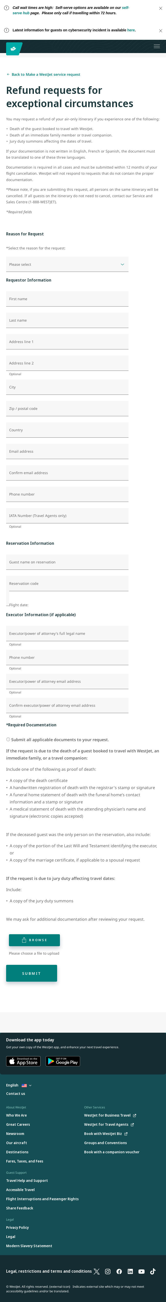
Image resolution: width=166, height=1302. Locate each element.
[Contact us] (15, 1094)
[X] (97, 1271)
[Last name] (67, 320)
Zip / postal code (23, 408)
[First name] (67, 299)
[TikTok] (153, 1271)
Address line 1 (21, 341)
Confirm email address (28, 473)
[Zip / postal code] (67, 408)
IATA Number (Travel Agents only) (37, 515)
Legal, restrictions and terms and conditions (49, 1271)
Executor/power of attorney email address (45, 681)
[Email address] (67, 451)
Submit (31, 973)
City (12, 387)
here (131, 30)
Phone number (22, 494)
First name (18, 299)
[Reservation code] (67, 583)
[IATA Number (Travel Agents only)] (67, 515)
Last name (18, 320)
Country (16, 430)
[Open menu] (157, 46)
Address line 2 (21, 363)
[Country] (67, 430)
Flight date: (19, 605)
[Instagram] (108, 1271)
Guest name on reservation (32, 562)
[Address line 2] (67, 363)
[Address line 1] (67, 341)
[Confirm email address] (67, 473)
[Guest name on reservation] (67, 562)
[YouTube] (141, 1271)
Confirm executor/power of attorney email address (52, 705)
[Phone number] (67, 494)
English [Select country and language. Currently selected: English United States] (18, 1085)
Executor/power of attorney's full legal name (47, 633)
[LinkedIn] (130, 1271)
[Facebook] (119, 1271)
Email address (21, 451)
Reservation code (24, 583)
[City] (67, 387)
